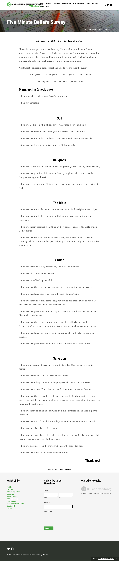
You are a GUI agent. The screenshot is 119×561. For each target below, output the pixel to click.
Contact (9, 508)
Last (60, 497)
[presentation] (61, 518)
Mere (43, 554)
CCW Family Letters (13, 492)
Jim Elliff (51, 41)
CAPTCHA (48, 511)
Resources (95, 3)
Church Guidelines (65, 41)
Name (47, 490)
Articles (48, 3)
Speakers (56, 3)
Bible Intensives (78, 3)
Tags (101, 29)
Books (88, 3)
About (42, 3)
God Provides (44, 6)
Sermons (10, 489)
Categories (93, 29)
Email (47, 503)
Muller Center (66, 3)
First (45, 497)
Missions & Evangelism (63, 469)
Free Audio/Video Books (15, 503)
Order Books (11, 501)
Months (108, 29)
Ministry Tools (78, 41)
